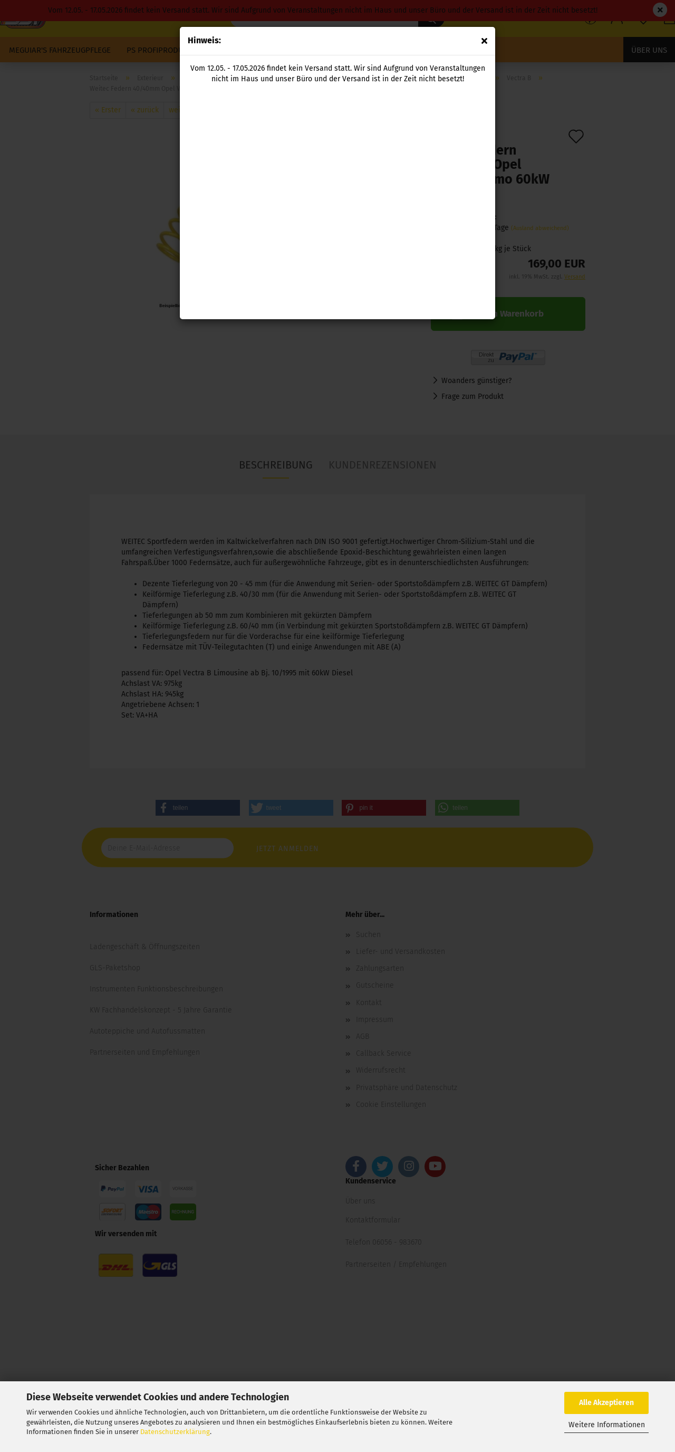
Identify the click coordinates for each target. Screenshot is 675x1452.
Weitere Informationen (606, 1424)
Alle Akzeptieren (606, 1402)
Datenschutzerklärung (175, 1432)
